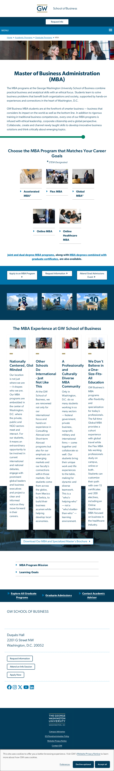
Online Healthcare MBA (70, 235)
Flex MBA (56, 191)
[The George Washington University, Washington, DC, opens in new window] (57, 719)
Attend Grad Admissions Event (92, 275)
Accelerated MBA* (31, 193)
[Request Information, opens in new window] (20, 658)
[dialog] (57, 760)
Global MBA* (80, 193)
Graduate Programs (43, 38)
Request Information (56, 273)
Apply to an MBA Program (22, 275)
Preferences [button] (65, 764)
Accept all (102, 764)
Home (9, 38)
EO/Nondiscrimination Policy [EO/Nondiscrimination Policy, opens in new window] (57, 736)
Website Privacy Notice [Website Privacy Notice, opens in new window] (57, 741)
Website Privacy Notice (88, 754)
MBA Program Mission (33, 565)
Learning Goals (29, 572)
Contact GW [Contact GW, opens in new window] (57, 746)
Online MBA (44, 231)
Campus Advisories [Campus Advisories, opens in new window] (57, 732)
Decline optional (83, 764)
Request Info (57, 22)
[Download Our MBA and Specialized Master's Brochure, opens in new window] (57, 541)
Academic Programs (23, 38)
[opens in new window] (9, 689)
